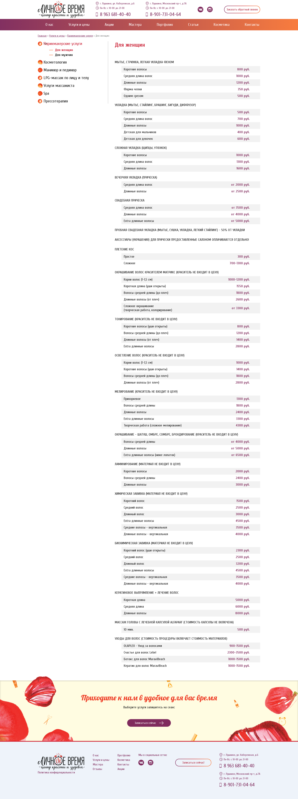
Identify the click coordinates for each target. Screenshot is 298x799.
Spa (46, 93)
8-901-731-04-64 (165, 14)
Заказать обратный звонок (242, 9)
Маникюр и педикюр (60, 70)
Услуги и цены (79, 24)
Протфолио (123, 755)
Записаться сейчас (149, 723)
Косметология (55, 62)
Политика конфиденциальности (56, 772)
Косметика (222, 24)
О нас (49, 24)
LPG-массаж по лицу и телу (66, 77)
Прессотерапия (56, 101)
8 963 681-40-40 (115, 14)
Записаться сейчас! (193, 762)
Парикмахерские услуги (80, 35)
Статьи (193, 24)
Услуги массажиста (59, 85)
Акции (109, 24)
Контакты (252, 24)
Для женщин (64, 50)
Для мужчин (64, 55)
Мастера (135, 24)
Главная (42, 35)
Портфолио (165, 24)
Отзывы (97, 769)
